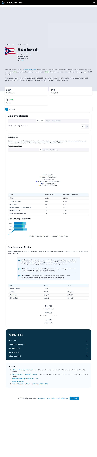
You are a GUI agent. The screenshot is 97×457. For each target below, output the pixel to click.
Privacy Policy (41, 443)
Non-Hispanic (53, 150)
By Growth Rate (56, 120)
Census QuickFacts (18, 426)
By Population (40, 120)
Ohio (14, 45)
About (58, 443)
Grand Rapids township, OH (17, 389)
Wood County (27, 54)
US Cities (7, 45)
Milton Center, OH (14, 397)
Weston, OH (12, 385)
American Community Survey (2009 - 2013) (25, 423)
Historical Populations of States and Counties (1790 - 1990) (30, 428)
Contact (53, 443)
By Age (48, 120)
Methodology (64, 443)
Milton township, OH (15, 400)
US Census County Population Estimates (24, 419)
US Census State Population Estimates (24, 414)
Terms (48, 443)
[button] (94, 2)
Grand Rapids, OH (14, 393)
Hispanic (45, 150)
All (40, 150)
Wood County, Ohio (30, 69)
